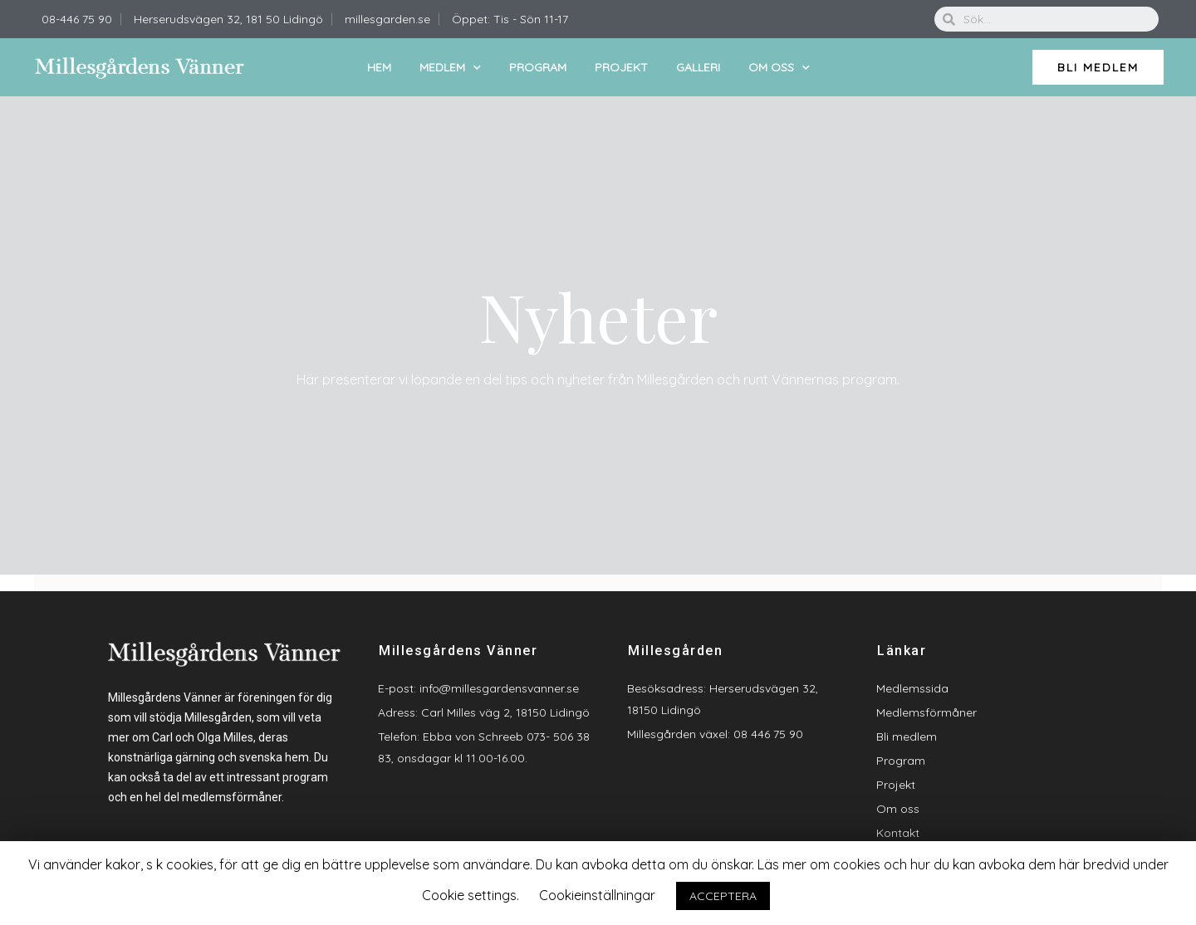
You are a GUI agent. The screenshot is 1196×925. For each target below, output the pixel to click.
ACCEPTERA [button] (723, 895)
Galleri (698, 67)
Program (537, 67)
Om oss (779, 68)
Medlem (450, 68)
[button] (1098, 67)
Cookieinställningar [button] (597, 895)
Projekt (621, 67)
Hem (379, 67)
